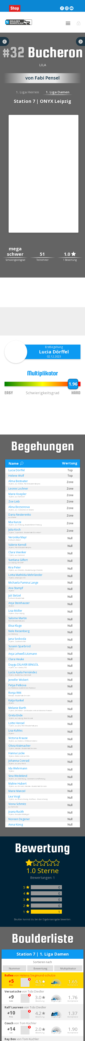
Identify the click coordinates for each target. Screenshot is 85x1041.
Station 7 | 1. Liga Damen (43, 954)
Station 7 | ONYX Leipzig (42, 101)
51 (42, 254)
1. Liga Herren (27, 92)
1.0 (70, 254)
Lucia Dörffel (54, 352)
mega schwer (15, 251)
